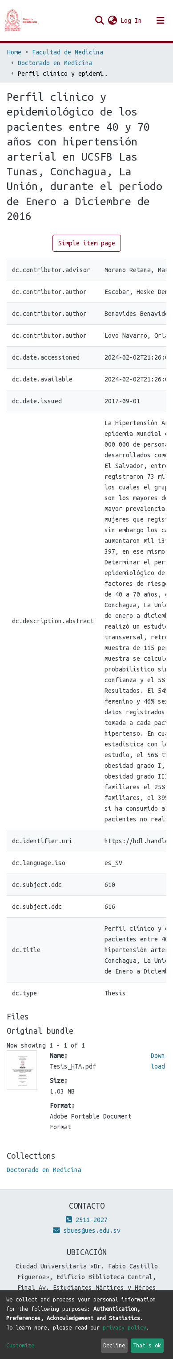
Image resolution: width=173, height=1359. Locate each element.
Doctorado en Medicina (55, 62)
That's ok (147, 1345)
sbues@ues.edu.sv (87, 1230)
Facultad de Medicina (67, 52)
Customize (20, 1345)
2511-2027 (87, 1219)
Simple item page (86, 243)
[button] (112, 20)
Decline (114, 1345)
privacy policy (124, 1327)
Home (14, 52)
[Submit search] (99, 20)
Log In (132, 20)
